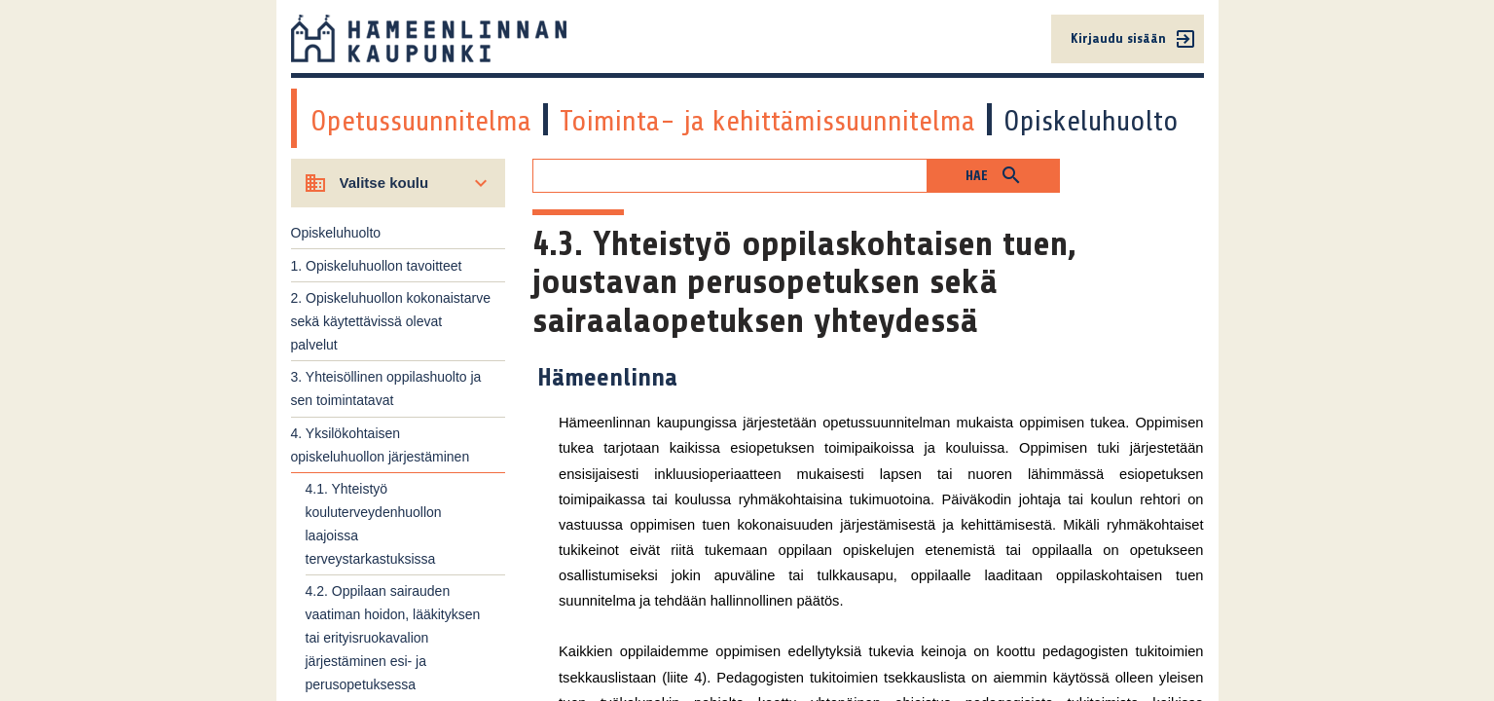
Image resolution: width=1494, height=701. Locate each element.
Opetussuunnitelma (420, 120)
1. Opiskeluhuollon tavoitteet (376, 266)
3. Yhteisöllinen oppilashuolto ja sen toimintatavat (386, 388)
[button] (993, 176)
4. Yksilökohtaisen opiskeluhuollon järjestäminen (380, 444)
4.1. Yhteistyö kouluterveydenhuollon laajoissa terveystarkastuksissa (374, 524)
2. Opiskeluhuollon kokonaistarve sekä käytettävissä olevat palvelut (391, 321)
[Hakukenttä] (730, 176)
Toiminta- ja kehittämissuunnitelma (767, 120)
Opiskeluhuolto (1091, 120)
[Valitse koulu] (398, 183)
